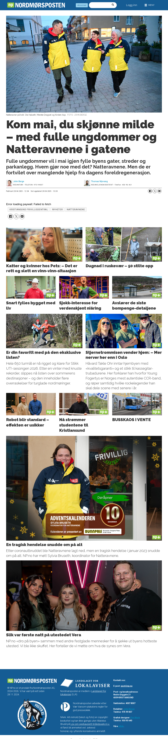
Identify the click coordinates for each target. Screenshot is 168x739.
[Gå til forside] (36, 5)
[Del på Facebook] (150, 191)
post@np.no (127, 686)
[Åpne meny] (149, 5)
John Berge (129, 709)
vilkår (121, 726)
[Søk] (114, 5)
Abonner (81, 5)
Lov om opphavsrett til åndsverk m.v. (90, 724)
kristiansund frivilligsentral (28, 209)
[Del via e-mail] (159, 191)
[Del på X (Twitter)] (155, 191)
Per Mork (135, 717)
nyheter (57, 209)
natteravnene (76, 209)
